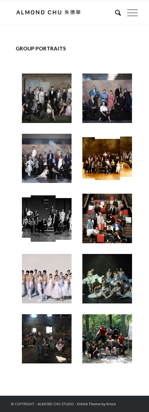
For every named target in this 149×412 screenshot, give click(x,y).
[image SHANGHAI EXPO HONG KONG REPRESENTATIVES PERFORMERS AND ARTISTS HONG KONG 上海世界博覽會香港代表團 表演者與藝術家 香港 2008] (109, 161)
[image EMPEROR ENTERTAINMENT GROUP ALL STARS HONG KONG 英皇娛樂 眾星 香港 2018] (49, 100)
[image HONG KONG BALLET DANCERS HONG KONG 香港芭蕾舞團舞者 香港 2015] (49, 281)
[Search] (115, 12)
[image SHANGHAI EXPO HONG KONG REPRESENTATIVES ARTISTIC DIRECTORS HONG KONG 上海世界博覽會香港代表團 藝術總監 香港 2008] (49, 221)
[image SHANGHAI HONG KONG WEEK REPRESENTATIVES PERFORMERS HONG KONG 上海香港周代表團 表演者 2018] (49, 161)
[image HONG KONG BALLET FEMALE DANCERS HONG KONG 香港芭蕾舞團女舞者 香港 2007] (109, 281)
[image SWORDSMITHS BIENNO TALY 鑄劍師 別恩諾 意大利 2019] (49, 341)
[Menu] (129, 12)
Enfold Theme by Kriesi (96, 404)
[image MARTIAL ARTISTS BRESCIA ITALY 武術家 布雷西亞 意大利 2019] (109, 341)
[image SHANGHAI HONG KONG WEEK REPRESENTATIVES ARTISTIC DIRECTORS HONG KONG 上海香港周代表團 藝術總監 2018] (109, 100)
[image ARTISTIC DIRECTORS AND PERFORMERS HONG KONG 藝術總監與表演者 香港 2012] (109, 221)
